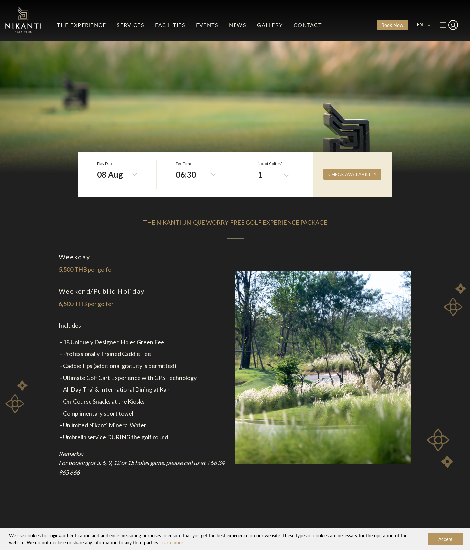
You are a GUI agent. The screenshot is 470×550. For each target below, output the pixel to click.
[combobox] (424, 25)
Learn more (171, 542)
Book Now (392, 25)
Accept (445, 539)
